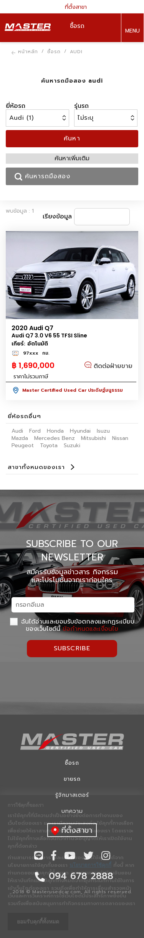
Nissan (120, 438)
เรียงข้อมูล (57, 216)
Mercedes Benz (54, 438)
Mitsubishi (93, 438)
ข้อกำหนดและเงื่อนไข (90, 628)
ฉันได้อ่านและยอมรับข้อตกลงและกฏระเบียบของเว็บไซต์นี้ (72, 625)
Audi (17, 431)
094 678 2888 (132, 57)
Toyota (49, 445)
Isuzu (103, 431)
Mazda (20, 438)
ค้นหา (72, 138)
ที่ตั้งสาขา (72, 6)
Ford (35, 431)
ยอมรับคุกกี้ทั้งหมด (38, 921)
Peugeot (23, 445)
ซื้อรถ (72, 763)
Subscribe (72, 648)
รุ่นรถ (81, 106)
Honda (55, 431)
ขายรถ (72, 779)
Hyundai (80, 431)
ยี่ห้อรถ (15, 106)
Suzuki (72, 445)
